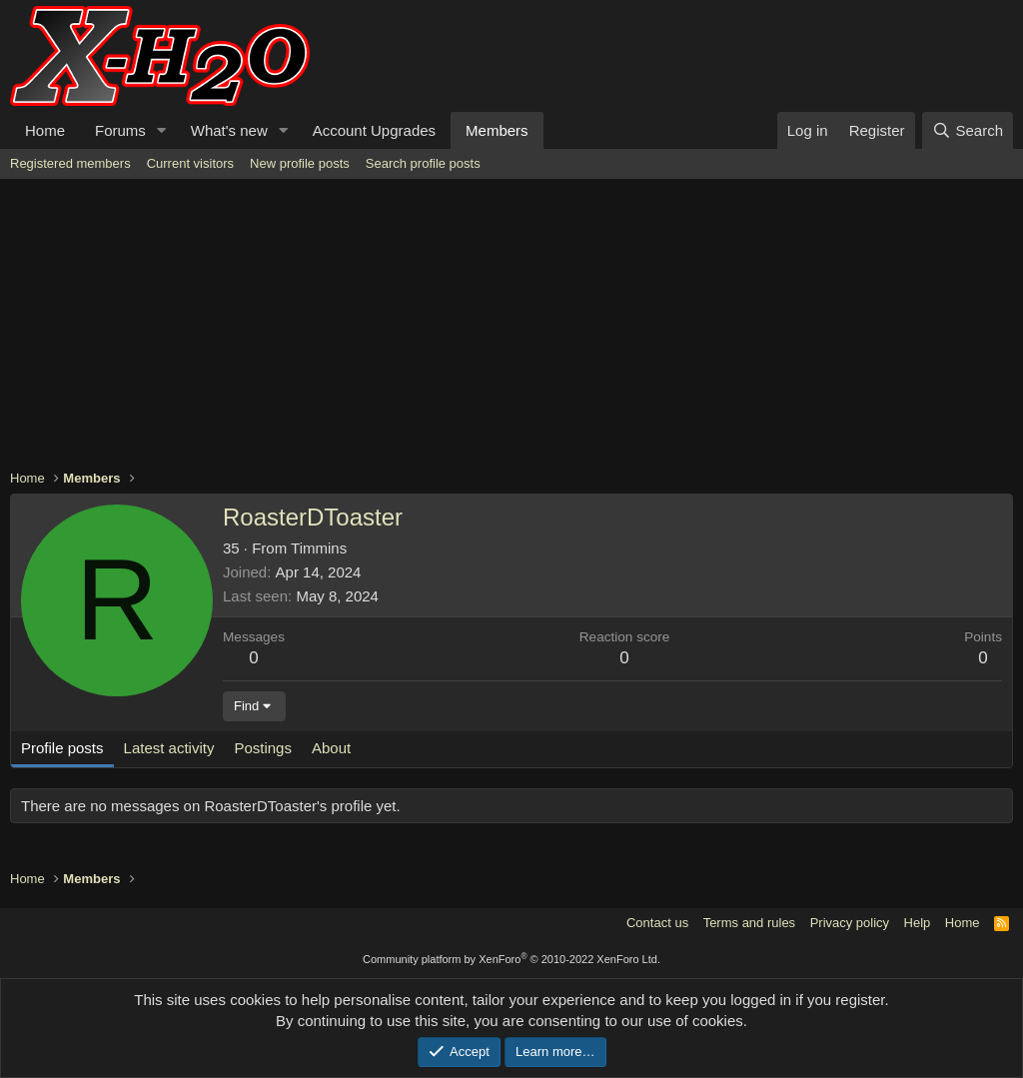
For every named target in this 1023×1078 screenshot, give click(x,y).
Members (497, 130)
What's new (229, 130)
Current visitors (190, 163)
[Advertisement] (511, 329)
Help (917, 922)
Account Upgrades (374, 130)
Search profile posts (423, 163)
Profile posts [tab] (62, 747)
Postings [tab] (263, 747)
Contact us (657, 922)
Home (45, 130)
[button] (162, 130)
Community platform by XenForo (511, 959)
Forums (120, 130)
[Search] (967, 130)
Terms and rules (749, 922)
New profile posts (300, 163)
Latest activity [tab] (169, 747)
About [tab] (331, 747)
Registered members (70, 163)
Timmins (319, 547)
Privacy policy (849, 922)
